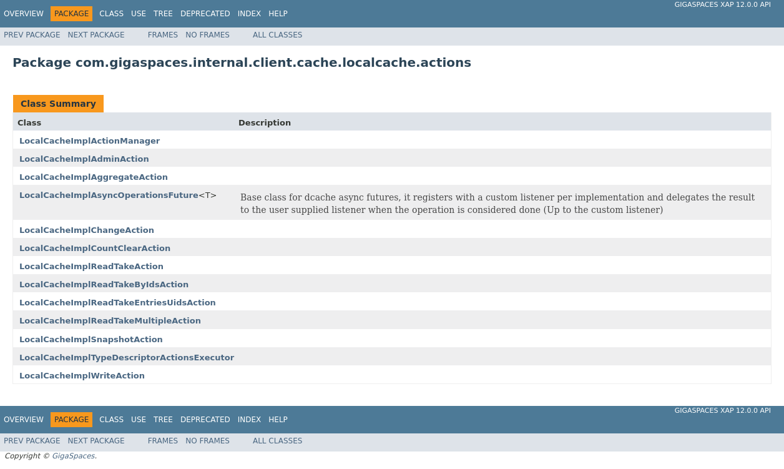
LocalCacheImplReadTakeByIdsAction (104, 284)
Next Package (96, 35)
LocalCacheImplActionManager (89, 141)
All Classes (277, 35)
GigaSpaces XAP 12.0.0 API (723, 5)
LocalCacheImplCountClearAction (94, 248)
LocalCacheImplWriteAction (82, 375)
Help (278, 13)
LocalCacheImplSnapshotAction (91, 339)
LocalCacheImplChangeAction (86, 230)
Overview (24, 13)
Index (250, 13)
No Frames (207, 35)
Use (138, 13)
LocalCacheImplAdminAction (84, 159)
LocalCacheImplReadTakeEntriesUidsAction (117, 302)
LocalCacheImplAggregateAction (93, 177)
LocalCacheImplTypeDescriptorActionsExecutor (126, 357)
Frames (163, 35)
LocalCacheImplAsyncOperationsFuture (108, 195)
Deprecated (205, 13)
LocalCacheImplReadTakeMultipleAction (110, 320)
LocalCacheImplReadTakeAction (91, 266)
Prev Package (32, 35)
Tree (163, 13)
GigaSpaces (73, 456)
